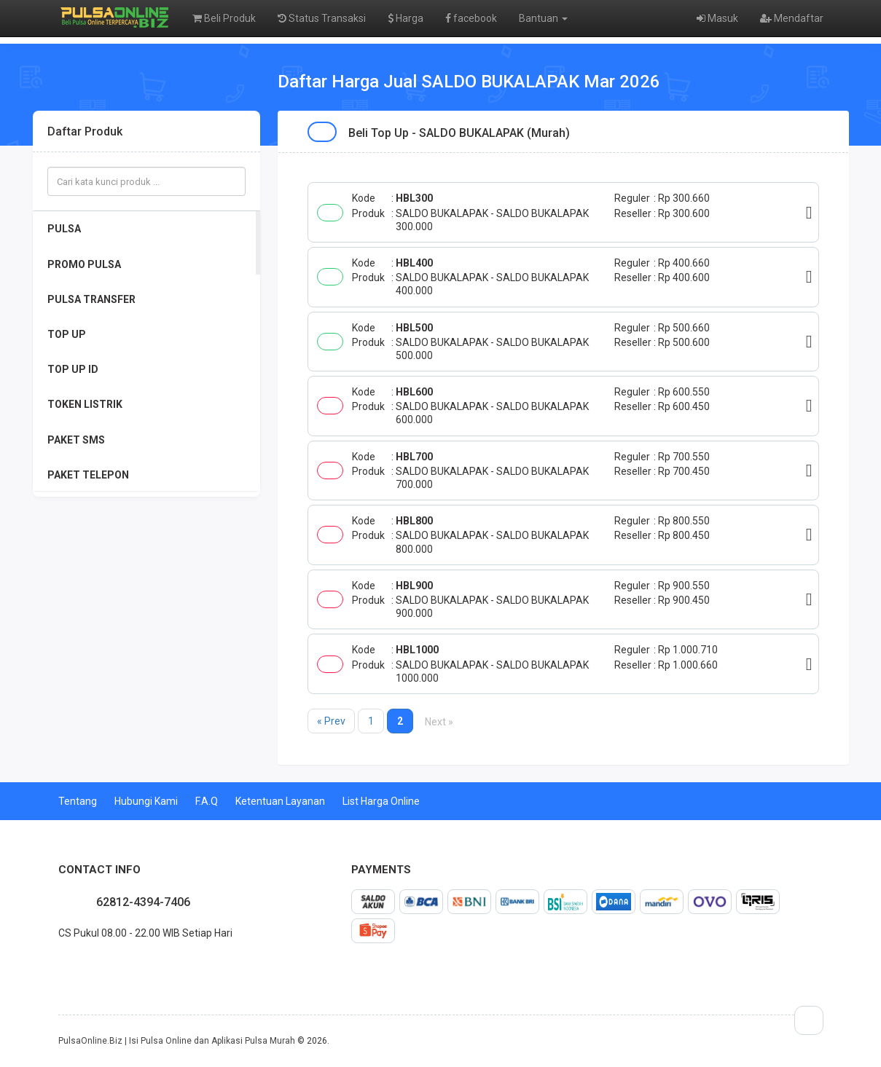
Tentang (77, 801)
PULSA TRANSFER (91, 299)
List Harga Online (381, 801)
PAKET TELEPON (88, 475)
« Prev (331, 721)
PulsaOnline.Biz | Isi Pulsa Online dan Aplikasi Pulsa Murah (176, 1041)
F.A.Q (206, 801)
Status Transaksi (322, 18)
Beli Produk (224, 18)
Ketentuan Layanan (280, 801)
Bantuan (543, 18)
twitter (70, 965)
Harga (405, 18)
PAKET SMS (76, 440)
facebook (471, 18)
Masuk (717, 18)
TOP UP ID (72, 369)
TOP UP (66, 334)
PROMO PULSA (84, 264)
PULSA (64, 229)
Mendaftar (791, 18)
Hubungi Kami (146, 801)
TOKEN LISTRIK (84, 404)
